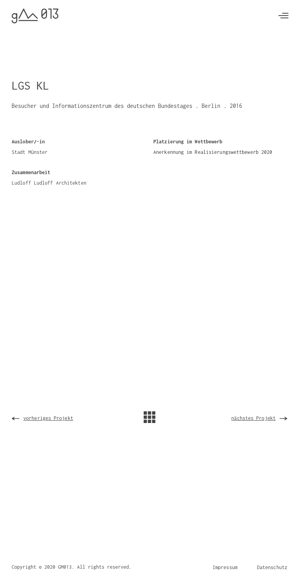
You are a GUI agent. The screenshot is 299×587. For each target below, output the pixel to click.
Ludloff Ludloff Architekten (49, 183)
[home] (35, 16)
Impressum (225, 567)
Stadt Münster (29, 152)
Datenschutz (272, 567)
